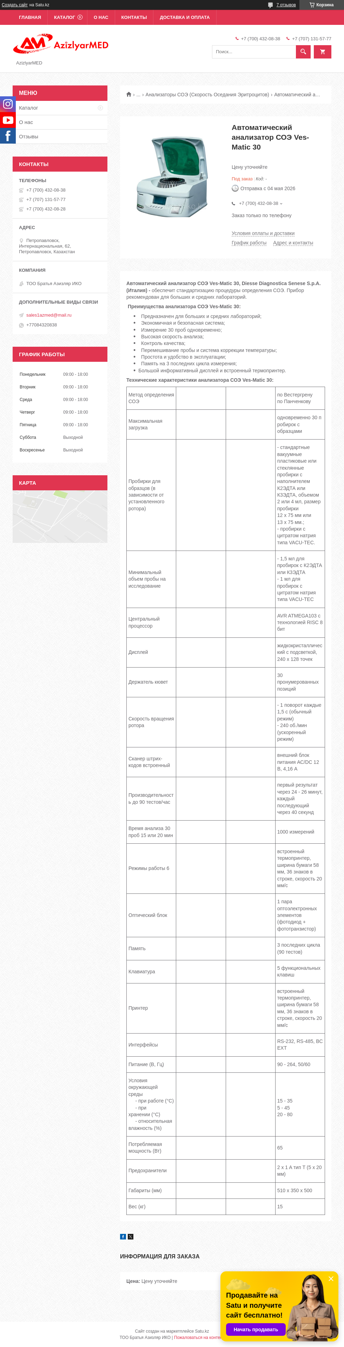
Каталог (64, 17)
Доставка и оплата (185, 17)
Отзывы (28, 136)
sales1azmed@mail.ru (49, 315)
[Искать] (303, 51)
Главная (30, 17)
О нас (101, 17)
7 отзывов (286, 4)
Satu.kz (202, 1331)
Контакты (134, 17)
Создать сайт (15, 4)
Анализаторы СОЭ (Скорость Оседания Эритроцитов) (207, 94)
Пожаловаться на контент (199, 1337)
